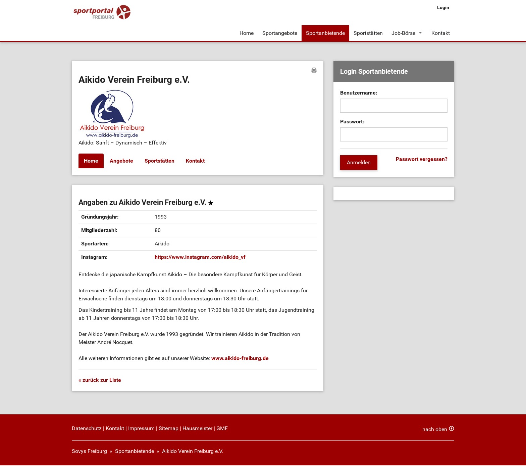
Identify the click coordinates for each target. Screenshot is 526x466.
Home (247, 33)
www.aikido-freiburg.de (240, 359)
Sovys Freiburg (89, 452)
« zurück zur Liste (99, 380)
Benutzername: (358, 94)
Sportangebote (279, 33)
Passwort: (352, 122)
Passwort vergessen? (422, 160)
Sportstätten (368, 33)
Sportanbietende (325, 33)
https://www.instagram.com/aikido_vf (200, 257)
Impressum (141, 429)
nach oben (434, 430)
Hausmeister (197, 429)
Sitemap (168, 429)
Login (443, 7)
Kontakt (440, 33)
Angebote (121, 162)
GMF (222, 429)
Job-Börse (403, 33)
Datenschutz (87, 429)
